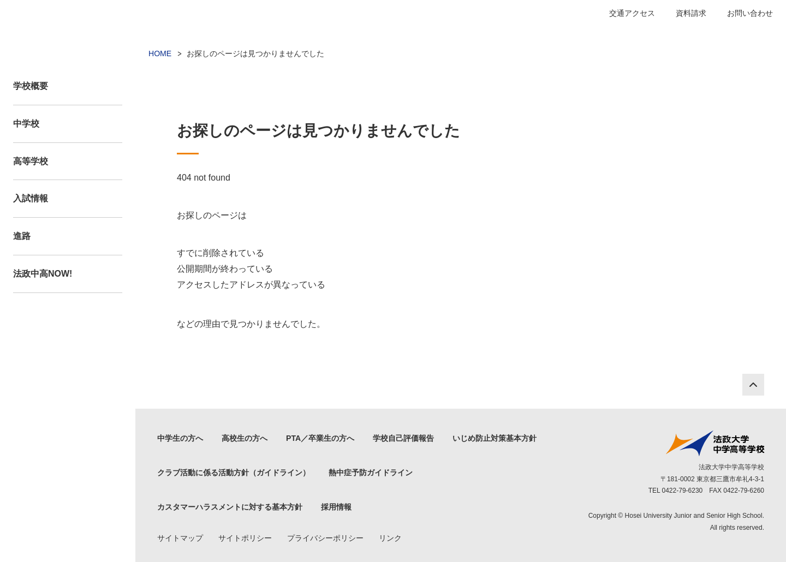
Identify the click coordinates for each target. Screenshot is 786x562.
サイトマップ (180, 538)
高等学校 (30, 161)
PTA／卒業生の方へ (320, 438)
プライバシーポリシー (325, 538)
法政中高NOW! (42, 273)
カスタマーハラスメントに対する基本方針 (229, 507)
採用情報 (336, 507)
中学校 (26, 123)
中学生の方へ (180, 438)
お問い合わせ (750, 13)
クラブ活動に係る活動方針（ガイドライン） (233, 472)
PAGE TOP (753, 385)
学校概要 (30, 86)
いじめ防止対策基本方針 (494, 438)
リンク (390, 538)
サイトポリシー (245, 538)
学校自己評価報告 (403, 438)
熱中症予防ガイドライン (371, 472)
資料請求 (691, 13)
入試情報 (30, 198)
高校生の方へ (244, 438)
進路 (22, 236)
